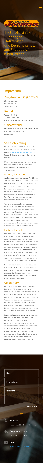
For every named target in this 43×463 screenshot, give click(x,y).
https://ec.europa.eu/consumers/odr (23, 152)
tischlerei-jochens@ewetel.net (21, 446)
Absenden (32, 406)
